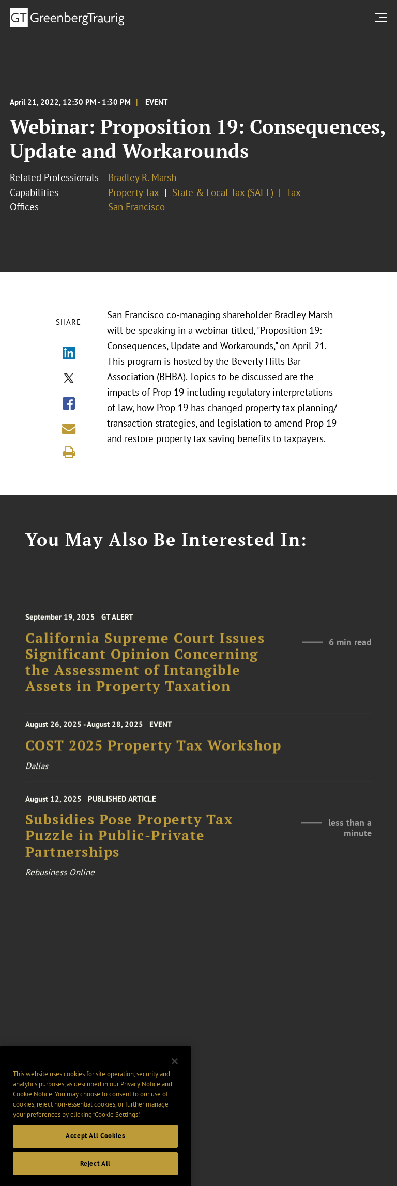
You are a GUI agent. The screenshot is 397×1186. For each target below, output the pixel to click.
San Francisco (136, 207)
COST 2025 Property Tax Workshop (153, 749)
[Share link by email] (68, 428)
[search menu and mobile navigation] (383, 17)
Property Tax (133, 192)
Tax (293, 192)
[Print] (69, 452)
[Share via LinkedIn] (69, 354)
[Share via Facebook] (69, 404)
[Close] (175, 1071)
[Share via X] (69, 379)
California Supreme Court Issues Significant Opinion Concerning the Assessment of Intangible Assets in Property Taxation (145, 669)
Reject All (95, 1173)
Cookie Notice (32, 1104)
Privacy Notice (140, 1094)
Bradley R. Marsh (142, 177)
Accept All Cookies (95, 1146)
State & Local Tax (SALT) (222, 192)
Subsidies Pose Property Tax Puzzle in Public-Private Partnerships (129, 842)
